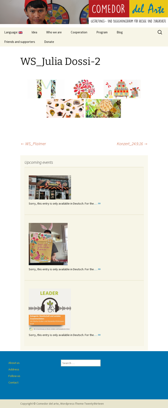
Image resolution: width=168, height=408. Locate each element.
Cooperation (79, 32)
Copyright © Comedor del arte (39, 403)
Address (13, 369)
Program (102, 32)
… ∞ (97, 203)
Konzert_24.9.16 (132, 143)
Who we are (54, 32)
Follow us (14, 376)
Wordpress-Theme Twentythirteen (82, 403)
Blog (120, 32)
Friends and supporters (19, 42)
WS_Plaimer (33, 143)
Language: (13, 32)
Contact (13, 382)
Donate (49, 42)
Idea (34, 32)
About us (14, 363)
